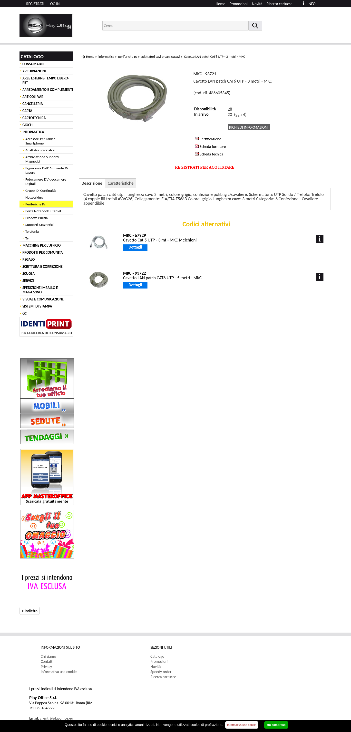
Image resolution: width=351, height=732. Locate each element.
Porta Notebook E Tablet (43, 211)
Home (220, 3)
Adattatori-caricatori (40, 150)
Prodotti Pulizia (36, 218)
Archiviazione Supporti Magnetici (42, 159)
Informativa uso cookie (59, 671)
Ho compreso (276, 725)
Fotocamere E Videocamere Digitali (45, 181)
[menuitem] (282, 3)
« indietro (30, 610)
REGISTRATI (35, 3)
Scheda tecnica (209, 154)
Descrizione (91, 183)
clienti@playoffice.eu (56, 718)
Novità (257, 3)
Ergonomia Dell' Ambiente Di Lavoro (46, 170)
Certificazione (208, 138)
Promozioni (239, 3)
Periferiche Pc (35, 204)
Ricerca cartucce (279, 3)
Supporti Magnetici (39, 224)
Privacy (46, 666)
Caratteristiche (121, 183)
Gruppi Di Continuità (40, 190)
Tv (27, 238)
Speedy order (161, 671)
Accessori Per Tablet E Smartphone (41, 141)
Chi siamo (48, 656)
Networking (34, 197)
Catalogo (157, 656)
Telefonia (32, 231)
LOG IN (54, 3)
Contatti (47, 661)
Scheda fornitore (210, 146)
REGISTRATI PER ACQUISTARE (204, 167)
